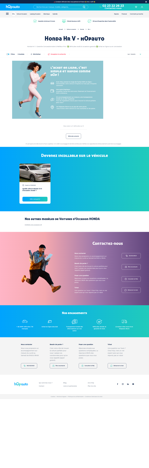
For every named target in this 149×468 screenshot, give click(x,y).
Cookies (53, 465)
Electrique (46, 14)
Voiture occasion (71, 29)
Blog (64, 451)
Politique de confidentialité (75, 465)
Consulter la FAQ (131, 348)
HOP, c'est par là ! (35, 268)
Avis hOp (91, 451)
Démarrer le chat (131, 359)
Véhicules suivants (90, 136)
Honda (82, 29)
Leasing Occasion (35, 14)
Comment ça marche (136, 14)
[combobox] (60, 7)
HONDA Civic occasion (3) (33, 293)
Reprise (116, 14)
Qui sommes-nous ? (46, 451)
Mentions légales (61, 465)
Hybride (55, 14)
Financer (124, 14)
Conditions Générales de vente (93, 465)
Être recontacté (131, 336)
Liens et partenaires (70, 455)
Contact (41, 455)
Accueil (61, 29)
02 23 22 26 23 (113, 6)
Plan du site (92, 455)
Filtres (10, 54)
